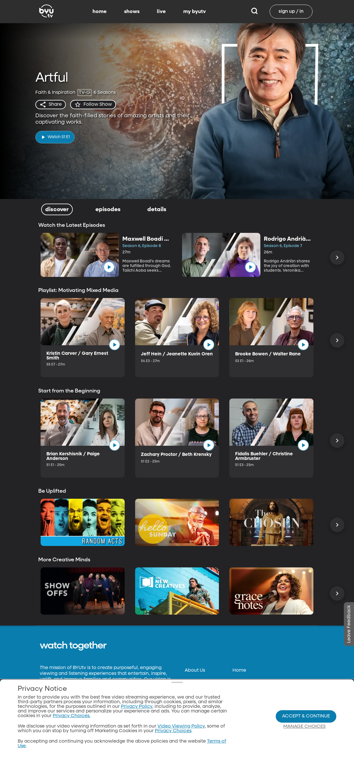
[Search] (254, 12)
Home (239, 670)
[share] (50, 104)
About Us (195, 670)
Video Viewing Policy (181, 726)
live (161, 11)
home (99, 11)
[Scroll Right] (337, 257)
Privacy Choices (173, 731)
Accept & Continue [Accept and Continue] (306, 716)
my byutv (194, 11)
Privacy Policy (136, 706)
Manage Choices (304, 726)
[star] (93, 104)
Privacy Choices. (71, 716)
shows (131, 11)
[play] (55, 137)
